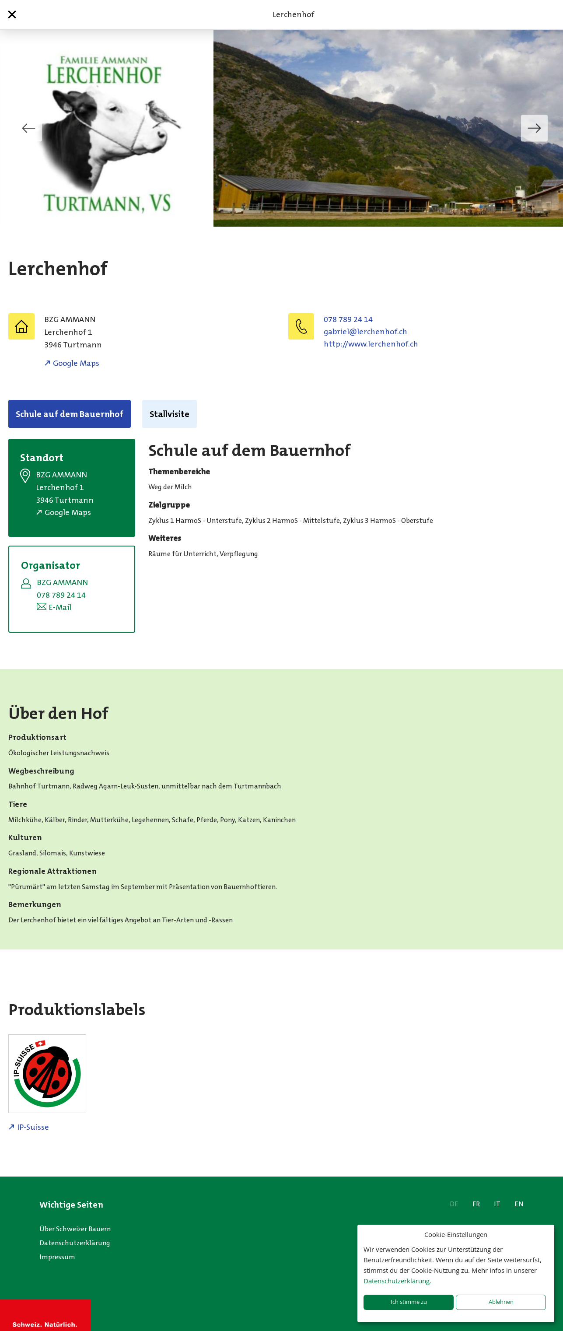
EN (519, 1203)
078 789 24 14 (348, 319)
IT (497, 1203)
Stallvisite (169, 414)
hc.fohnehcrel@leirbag (365, 331)
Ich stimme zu (409, 1302)
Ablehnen (501, 1302)
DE (454, 1203)
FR (476, 1203)
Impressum (57, 1256)
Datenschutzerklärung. (397, 1280)
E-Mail (60, 607)
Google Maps (76, 363)
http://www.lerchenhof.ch (371, 344)
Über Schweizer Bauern (75, 1228)
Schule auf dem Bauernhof (69, 414)
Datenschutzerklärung (74, 1242)
